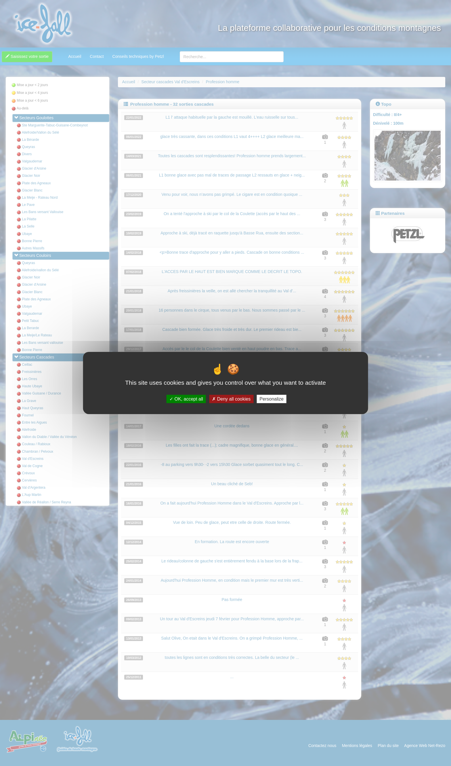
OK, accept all (186, 399)
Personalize (271, 399)
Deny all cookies (231, 399)
